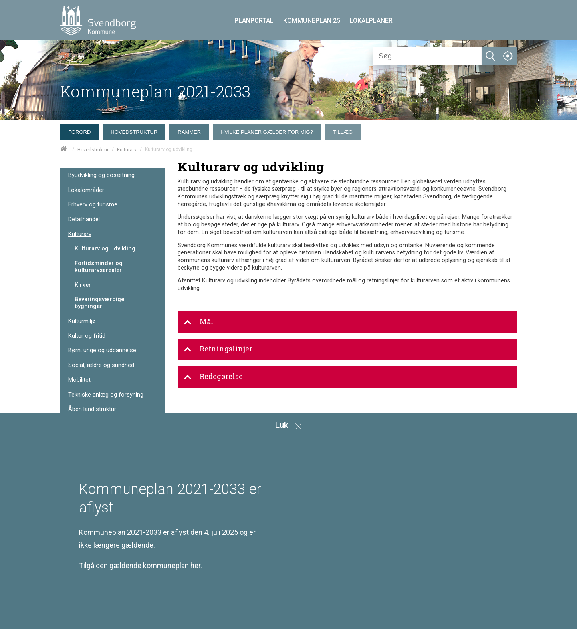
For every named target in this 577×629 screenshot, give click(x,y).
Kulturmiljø (82, 321)
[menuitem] (81, 130)
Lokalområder (86, 190)
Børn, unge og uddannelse (102, 350)
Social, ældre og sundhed (101, 365)
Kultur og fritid (86, 336)
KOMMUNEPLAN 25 (311, 20)
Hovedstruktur (93, 150)
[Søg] (427, 56)
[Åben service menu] (508, 56)
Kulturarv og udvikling (105, 248)
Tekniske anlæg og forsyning (105, 394)
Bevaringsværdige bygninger (99, 303)
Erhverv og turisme (92, 204)
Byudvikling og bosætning (101, 175)
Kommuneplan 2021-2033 (155, 91)
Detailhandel (84, 219)
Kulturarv (127, 150)
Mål (199, 322)
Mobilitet (79, 380)
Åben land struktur (92, 409)
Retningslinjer (218, 349)
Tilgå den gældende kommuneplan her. (140, 565)
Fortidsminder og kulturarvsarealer (99, 267)
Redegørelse (213, 376)
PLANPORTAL (254, 20)
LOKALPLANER (371, 20)
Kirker (83, 284)
